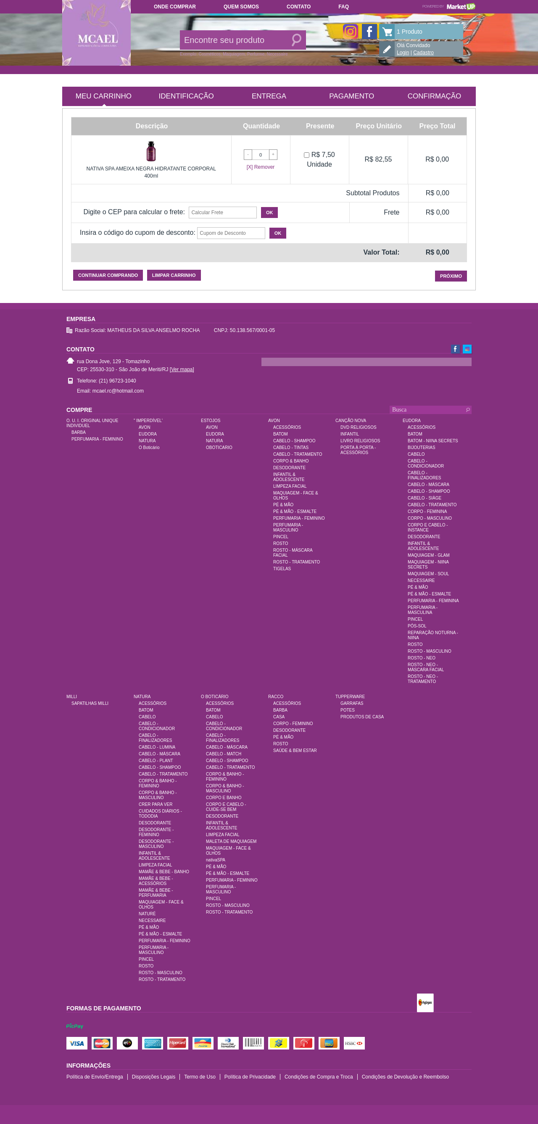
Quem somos (241, 7)
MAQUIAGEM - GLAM (428, 555)
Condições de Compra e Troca (319, 1077)
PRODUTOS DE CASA (362, 717)
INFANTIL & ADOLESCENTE (288, 477)
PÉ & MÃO (283, 504)
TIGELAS (282, 568)
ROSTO (280, 543)
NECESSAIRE (421, 580)
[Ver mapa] (182, 369)
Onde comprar (175, 7)
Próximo (451, 276)
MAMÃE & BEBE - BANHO (164, 871)
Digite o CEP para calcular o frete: (134, 211)
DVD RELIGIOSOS (358, 427)
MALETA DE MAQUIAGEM (231, 841)
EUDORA (148, 434)
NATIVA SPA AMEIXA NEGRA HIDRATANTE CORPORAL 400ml (151, 172)
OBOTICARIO (219, 447)
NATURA (147, 440)
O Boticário (149, 447)
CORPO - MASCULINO (430, 518)
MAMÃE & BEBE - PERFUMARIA (156, 893)
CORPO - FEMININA (427, 511)
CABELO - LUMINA (157, 747)
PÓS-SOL (417, 626)
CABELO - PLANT (156, 760)
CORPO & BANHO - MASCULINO (158, 795)
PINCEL (280, 536)
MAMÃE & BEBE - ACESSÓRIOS (156, 881)
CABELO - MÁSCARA (428, 484)
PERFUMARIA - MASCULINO (288, 527)
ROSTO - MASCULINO (429, 651)
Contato (299, 7)
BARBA (78, 432)
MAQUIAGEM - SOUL (428, 573)
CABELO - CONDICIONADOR (426, 463)
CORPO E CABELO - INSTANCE (428, 527)
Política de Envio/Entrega (94, 1077)
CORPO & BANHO (291, 461)
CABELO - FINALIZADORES (424, 475)
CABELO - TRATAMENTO (297, 454)
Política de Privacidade (250, 1077)
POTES (347, 710)
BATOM (280, 434)
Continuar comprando (108, 275)
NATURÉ (147, 913)
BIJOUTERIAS (421, 447)
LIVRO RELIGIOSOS (360, 440)
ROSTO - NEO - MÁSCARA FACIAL (426, 667)
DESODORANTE (289, 467)
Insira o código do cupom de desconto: (137, 232)
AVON (144, 427)
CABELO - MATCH (223, 754)
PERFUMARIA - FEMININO (97, 439)
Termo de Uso (200, 1077)
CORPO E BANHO (223, 797)
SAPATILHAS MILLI (89, 703)
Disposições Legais (153, 1077)
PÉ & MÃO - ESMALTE (294, 511)
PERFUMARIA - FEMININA (433, 600)
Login (403, 53)
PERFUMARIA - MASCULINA (423, 610)
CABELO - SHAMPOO (294, 440)
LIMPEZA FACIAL (289, 486)
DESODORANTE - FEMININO (156, 832)
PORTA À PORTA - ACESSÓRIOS (358, 450)
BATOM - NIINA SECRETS (433, 440)
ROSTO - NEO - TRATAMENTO (423, 679)
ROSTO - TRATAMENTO (296, 562)
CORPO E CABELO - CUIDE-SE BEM (226, 807)
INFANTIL (349, 434)
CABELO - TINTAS (291, 447)
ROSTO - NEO (421, 658)
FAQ (343, 7)
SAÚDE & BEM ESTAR (295, 750)
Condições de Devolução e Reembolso (405, 1077)
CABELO (416, 454)
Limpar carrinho (174, 275)
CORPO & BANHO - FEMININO (158, 783)
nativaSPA (215, 860)
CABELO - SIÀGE (424, 498)
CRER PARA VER (155, 804)
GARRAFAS (351, 703)
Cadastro (423, 53)
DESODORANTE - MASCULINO (156, 844)
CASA (279, 717)
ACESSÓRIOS (287, 427)
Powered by (449, 6)
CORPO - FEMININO (293, 723)
